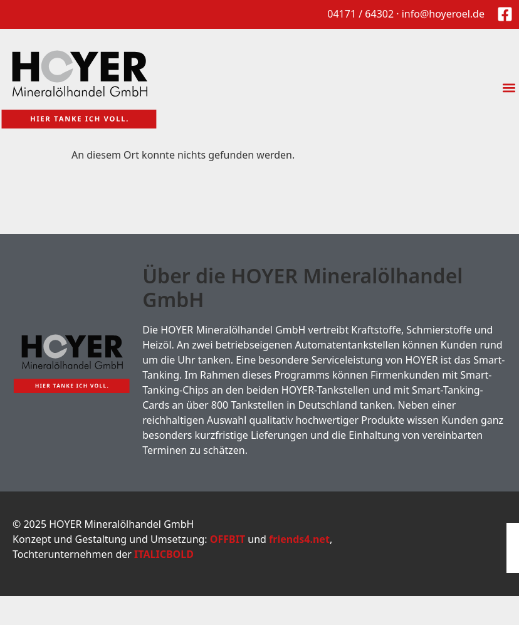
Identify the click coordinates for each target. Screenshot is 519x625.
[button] (508, 88)
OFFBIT (227, 539)
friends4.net (299, 539)
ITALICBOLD (164, 554)
